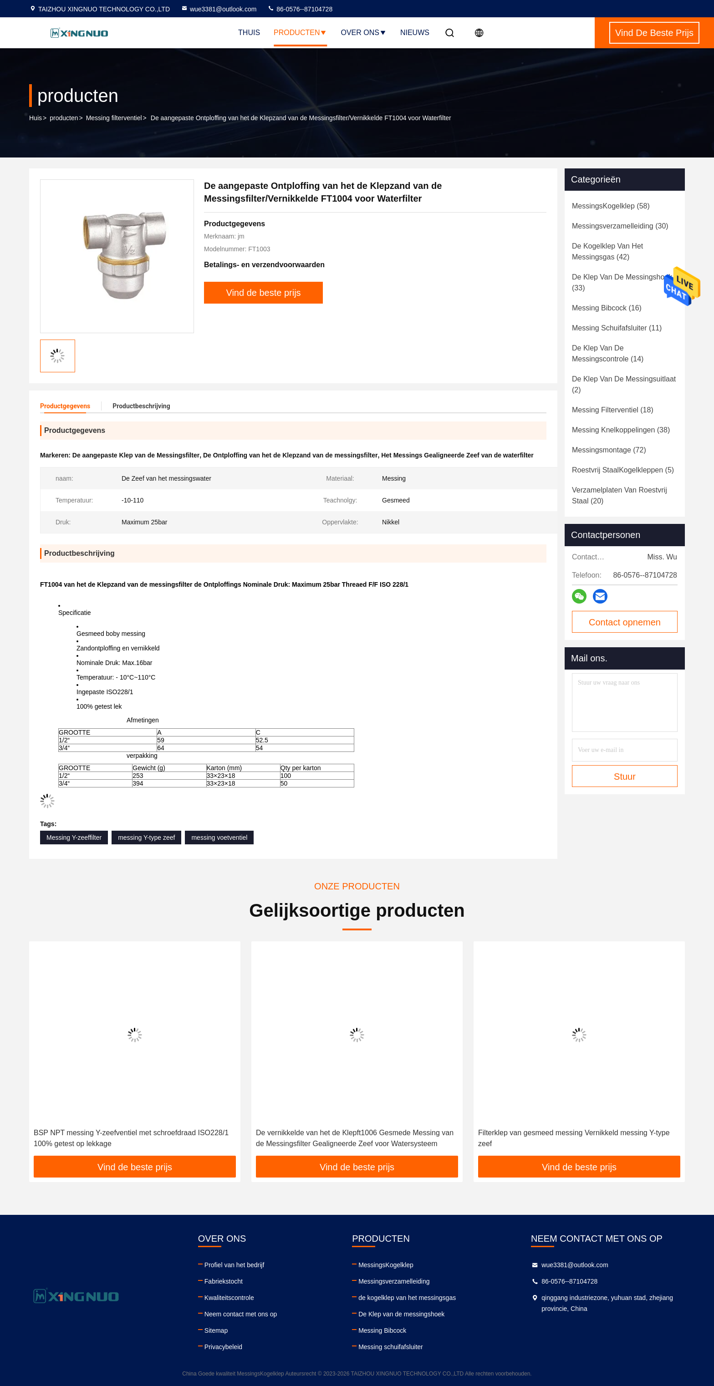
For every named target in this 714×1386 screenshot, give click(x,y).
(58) (611, 206)
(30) (620, 226)
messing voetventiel (219, 837)
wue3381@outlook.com (219, 9)
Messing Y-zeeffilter (74, 837)
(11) (617, 328)
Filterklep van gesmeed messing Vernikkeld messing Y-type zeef (574, 1138)
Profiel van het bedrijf (234, 1265)
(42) (607, 251)
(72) (609, 450)
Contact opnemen (625, 622)
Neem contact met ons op (240, 1314)
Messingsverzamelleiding (393, 1281)
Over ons (363, 32)
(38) (621, 430)
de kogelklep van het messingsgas (407, 1297)
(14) (607, 353)
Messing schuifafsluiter (390, 1346)
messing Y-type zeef (146, 837)
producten (64, 118)
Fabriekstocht (223, 1281)
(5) (623, 470)
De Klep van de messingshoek (401, 1314)
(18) (612, 410)
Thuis (249, 32)
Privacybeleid (223, 1346)
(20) (619, 495)
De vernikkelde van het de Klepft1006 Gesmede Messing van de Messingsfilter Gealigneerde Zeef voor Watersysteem (355, 1138)
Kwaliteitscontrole (229, 1297)
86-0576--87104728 (299, 9)
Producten (300, 32)
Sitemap (216, 1330)
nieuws (414, 32)
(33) (622, 282)
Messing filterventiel (114, 118)
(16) (607, 308)
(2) (624, 384)
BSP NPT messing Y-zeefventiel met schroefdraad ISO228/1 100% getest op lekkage (131, 1138)
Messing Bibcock (382, 1330)
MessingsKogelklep (385, 1265)
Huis (35, 118)
